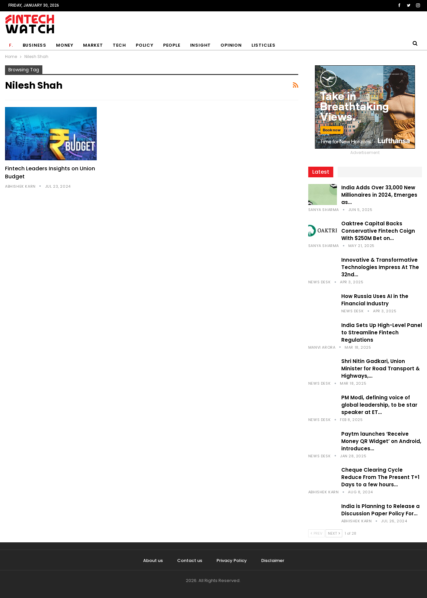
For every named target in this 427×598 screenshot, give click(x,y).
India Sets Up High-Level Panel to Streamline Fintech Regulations (381, 332)
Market (93, 45)
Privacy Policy (232, 560)
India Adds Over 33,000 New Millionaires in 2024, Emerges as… (379, 195)
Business (34, 45)
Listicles (264, 45)
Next (334, 533)
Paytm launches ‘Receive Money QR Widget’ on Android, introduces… (381, 441)
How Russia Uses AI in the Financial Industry (374, 300)
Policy (144, 45)
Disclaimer (272, 560)
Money (64, 45)
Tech (119, 45)
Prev (316, 533)
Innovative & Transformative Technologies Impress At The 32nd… (380, 267)
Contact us (189, 560)
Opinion (231, 45)
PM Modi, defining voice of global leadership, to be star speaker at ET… (379, 405)
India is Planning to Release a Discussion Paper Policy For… (380, 510)
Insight (200, 45)
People (171, 45)
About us (153, 560)
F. (11, 45)
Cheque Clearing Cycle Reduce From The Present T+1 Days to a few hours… (380, 477)
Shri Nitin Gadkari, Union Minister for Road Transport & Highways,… (380, 368)
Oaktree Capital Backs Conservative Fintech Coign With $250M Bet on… (378, 231)
